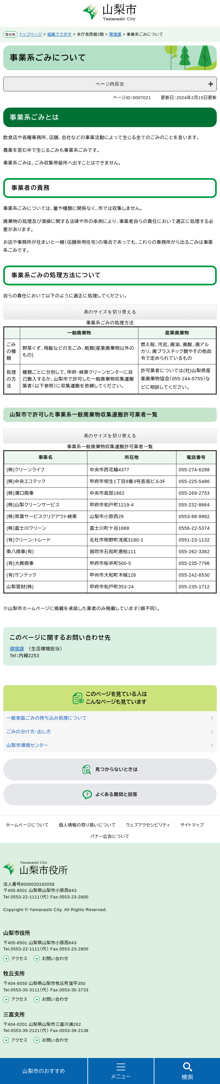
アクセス (19, 958)
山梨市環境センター (27, 745)
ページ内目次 (110, 83)
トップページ (30, 34)
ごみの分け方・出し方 (28, 731)
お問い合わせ (55, 958)
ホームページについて (27, 825)
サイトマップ (192, 825)
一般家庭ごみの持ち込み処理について (46, 718)
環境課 (115, 34)
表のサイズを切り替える (110, 311)
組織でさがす (59, 34)
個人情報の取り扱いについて (87, 825)
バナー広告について (110, 836)
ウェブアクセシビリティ (148, 825)
